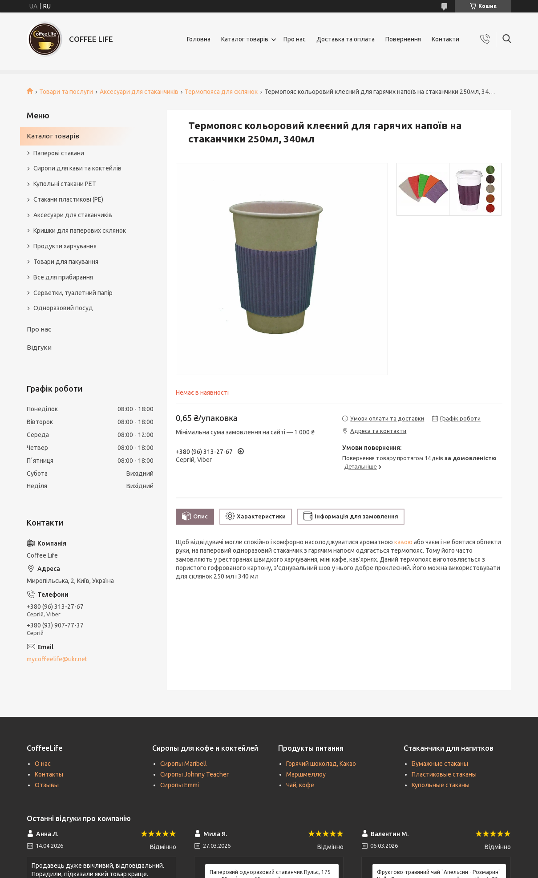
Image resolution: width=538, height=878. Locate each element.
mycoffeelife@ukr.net (57, 659)
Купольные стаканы (440, 785)
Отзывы (47, 785)
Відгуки (39, 347)
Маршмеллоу (306, 774)
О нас (43, 763)
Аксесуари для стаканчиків (139, 91)
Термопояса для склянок (221, 91)
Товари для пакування (65, 261)
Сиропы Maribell (183, 763)
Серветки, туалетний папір (73, 292)
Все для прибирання (63, 277)
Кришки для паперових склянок (79, 230)
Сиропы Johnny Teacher (194, 774)
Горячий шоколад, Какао (321, 763)
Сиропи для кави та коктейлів (77, 168)
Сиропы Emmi (179, 785)
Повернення (403, 39)
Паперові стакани (58, 153)
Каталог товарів (244, 39)
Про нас (294, 39)
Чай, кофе (300, 785)
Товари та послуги (66, 91)
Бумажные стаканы (440, 763)
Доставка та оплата (345, 39)
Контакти (445, 39)
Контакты (49, 774)
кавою (403, 542)
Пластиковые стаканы (444, 774)
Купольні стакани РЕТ (64, 183)
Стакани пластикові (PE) (68, 199)
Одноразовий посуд (63, 308)
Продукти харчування (65, 246)
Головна (198, 39)
